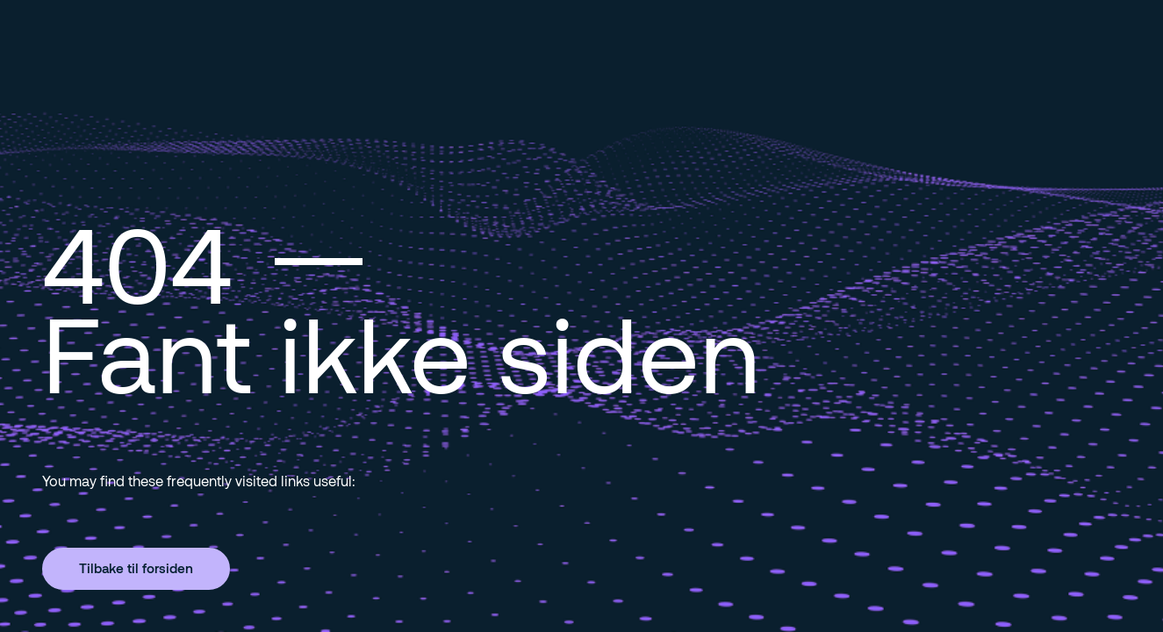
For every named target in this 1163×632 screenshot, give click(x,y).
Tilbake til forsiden (136, 568)
